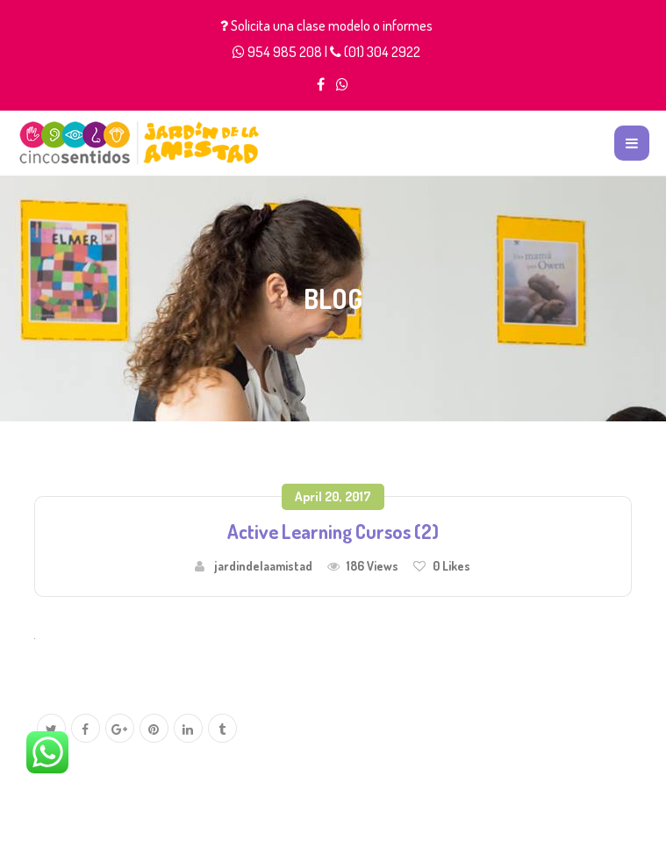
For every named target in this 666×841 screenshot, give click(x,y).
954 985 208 (284, 52)
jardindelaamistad (263, 565)
